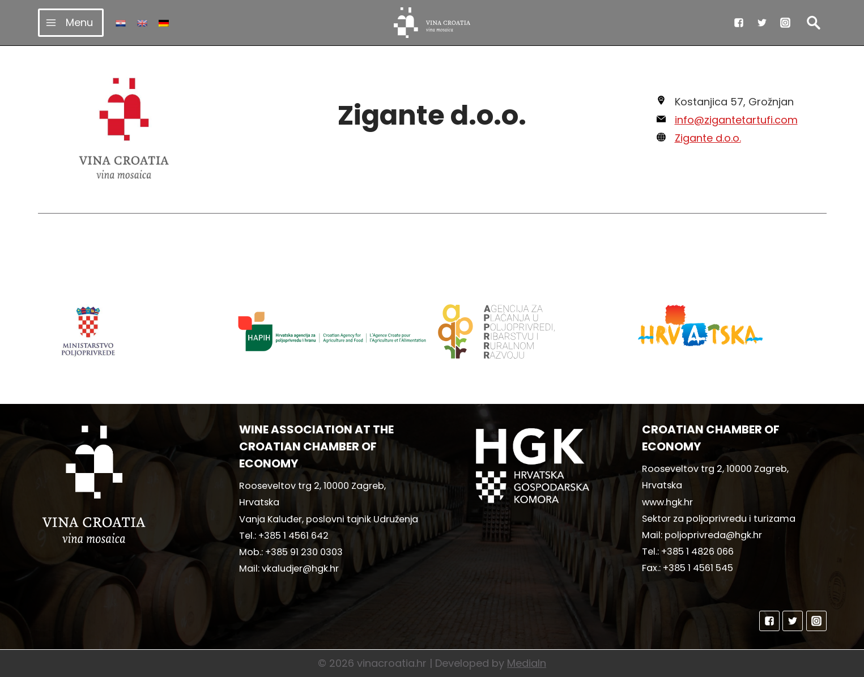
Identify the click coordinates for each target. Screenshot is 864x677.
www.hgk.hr (667, 502)
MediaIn (526, 663)
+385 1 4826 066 (697, 551)
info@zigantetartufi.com (736, 120)
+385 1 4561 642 (293, 535)
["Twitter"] (762, 22)
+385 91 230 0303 (304, 552)
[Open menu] (71, 22)
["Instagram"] (785, 22)
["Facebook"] (739, 22)
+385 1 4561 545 (698, 567)
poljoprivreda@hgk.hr (713, 535)
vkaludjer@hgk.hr (300, 568)
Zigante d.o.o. (708, 138)
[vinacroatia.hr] (432, 22)
